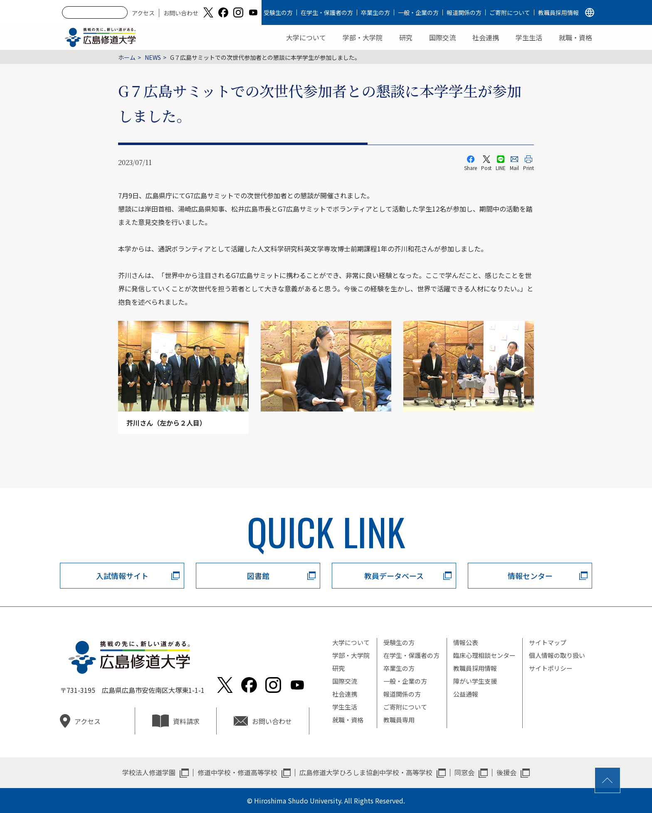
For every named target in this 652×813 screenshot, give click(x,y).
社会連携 (485, 37)
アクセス (143, 13)
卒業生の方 (375, 12)
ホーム (127, 57)
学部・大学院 (363, 37)
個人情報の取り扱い (557, 655)
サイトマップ (547, 642)
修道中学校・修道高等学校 (237, 772)
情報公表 (465, 642)
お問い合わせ (180, 13)
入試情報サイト (122, 575)
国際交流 (442, 37)
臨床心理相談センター (484, 655)
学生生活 (529, 37)
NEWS (153, 57)
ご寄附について (509, 12)
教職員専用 (399, 719)
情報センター (530, 575)
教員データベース (394, 575)
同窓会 (464, 772)
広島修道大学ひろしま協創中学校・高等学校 (365, 772)
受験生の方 (278, 12)
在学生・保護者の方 (327, 12)
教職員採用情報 (558, 12)
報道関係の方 (464, 12)
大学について (306, 37)
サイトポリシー (551, 668)
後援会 (506, 772)
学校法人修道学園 (148, 772)
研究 (405, 37)
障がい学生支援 (475, 681)
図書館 (258, 575)
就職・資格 (575, 37)
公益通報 (465, 694)
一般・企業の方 (418, 12)
